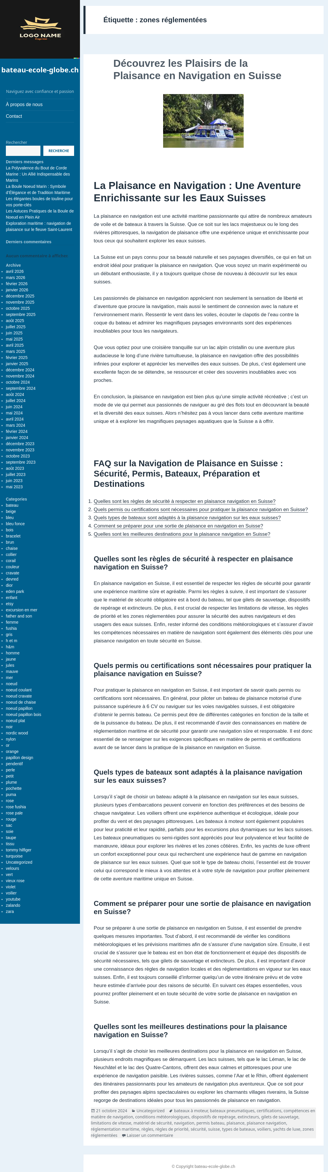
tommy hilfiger (18, 850)
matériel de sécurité (153, 1123)
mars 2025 (15, 351)
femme (12, 622)
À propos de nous (24, 104)
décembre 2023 (20, 443)
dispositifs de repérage (213, 1117)
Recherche (59, 150)
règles (147, 1129)
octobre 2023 (18, 456)
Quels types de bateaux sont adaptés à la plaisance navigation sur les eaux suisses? (187, 517)
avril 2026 (15, 271)
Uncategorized (19, 862)
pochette (14, 788)
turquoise (14, 856)
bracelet (13, 536)
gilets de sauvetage (279, 1117)
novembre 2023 (20, 450)
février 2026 (17, 283)
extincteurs (248, 1117)
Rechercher (16, 142)
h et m (11, 640)
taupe (11, 837)
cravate (12, 573)
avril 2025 (15, 345)
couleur (12, 566)
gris (9, 634)
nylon (11, 739)
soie (9, 831)
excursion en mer (21, 610)
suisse (214, 1129)
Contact (14, 116)
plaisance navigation (266, 1123)
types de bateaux (238, 1129)
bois (9, 530)
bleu (9, 517)
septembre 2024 (20, 388)
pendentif (14, 763)
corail (11, 560)
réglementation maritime (115, 1129)
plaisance (236, 1123)
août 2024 (15, 394)
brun (10, 542)
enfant (11, 597)
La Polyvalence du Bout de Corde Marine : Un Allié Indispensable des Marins (38, 174)
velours (12, 868)
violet (11, 886)
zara (10, 911)
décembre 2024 (20, 370)
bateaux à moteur (191, 1110)
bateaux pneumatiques (232, 1110)
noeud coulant (19, 690)
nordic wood (17, 733)
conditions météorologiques (162, 1117)
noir (9, 726)
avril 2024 (15, 419)
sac (9, 825)
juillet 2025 (15, 326)
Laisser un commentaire (150, 1135)
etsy (9, 603)
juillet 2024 (15, 400)
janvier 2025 (17, 363)
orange (12, 751)
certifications (269, 1110)
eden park (15, 591)
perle (10, 770)
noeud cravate (19, 696)
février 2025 (17, 357)
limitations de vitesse (111, 1123)
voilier (11, 893)
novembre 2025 (20, 302)
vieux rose (15, 880)
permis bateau (210, 1123)
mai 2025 (14, 339)
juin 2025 (14, 333)
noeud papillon (19, 708)
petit (9, 776)
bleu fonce (15, 523)
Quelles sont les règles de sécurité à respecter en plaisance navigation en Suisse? (185, 501)
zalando (13, 905)
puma (11, 794)
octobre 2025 (18, 308)
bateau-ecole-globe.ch (40, 69)
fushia (11, 628)
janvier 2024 (17, 437)
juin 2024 (14, 406)
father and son (19, 616)
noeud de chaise (21, 702)
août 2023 (15, 468)
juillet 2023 (15, 474)
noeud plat (15, 720)
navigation (184, 1123)
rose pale (14, 813)
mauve (12, 671)
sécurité (198, 1129)
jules (10, 665)
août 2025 (15, 320)
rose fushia (16, 806)
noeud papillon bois (23, 714)
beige (11, 511)
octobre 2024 (18, 382)
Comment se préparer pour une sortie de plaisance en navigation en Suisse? (178, 526)
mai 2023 (14, 486)
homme (13, 653)
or (7, 745)
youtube (13, 899)
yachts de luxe (286, 1129)
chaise (12, 548)
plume (11, 782)
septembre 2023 (20, 462)
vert (9, 874)
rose (10, 800)
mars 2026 (15, 277)
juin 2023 (14, 480)
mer (9, 677)
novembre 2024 (20, 376)
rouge (11, 819)
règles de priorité (172, 1129)
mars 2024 (15, 425)
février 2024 (17, 431)
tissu (10, 843)
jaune (11, 659)
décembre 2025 (20, 296)
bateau (12, 505)
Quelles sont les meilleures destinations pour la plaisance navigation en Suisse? (182, 534)
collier (11, 554)
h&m (10, 646)
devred (12, 579)
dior (9, 585)
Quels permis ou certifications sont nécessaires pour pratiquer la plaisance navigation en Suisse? (201, 509)
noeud (11, 683)
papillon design (19, 757)
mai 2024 (14, 413)
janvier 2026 (17, 290)
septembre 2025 (20, 314)
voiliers (264, 1129)
